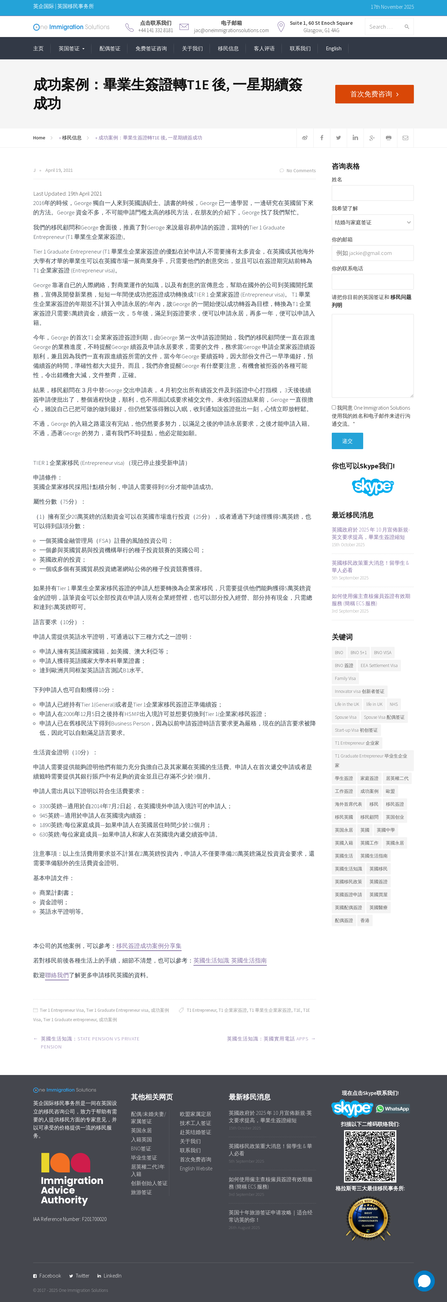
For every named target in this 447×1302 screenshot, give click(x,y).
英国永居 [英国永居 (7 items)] (344, 830)
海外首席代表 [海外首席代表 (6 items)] (348, 804)
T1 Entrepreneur (201, 1010)
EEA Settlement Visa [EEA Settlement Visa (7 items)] (379, 665)
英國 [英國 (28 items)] (364, 830)
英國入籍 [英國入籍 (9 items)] (344, 843)
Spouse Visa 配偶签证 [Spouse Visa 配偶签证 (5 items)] (384, 717)
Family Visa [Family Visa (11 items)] (345, 678)
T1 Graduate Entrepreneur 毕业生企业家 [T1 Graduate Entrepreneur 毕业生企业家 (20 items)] (371, 760)
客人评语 (264, 48)
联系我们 (300, 48)
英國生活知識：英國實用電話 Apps (267, 1039)
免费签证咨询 (151, 48)
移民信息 (228, 48)
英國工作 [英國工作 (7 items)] (369, 843)
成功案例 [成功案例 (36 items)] (369, 791)
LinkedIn (113, 1275)
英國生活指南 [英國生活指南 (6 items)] (374, 856)
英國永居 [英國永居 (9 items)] (395, 843)
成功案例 (160, 1010)
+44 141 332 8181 (155, 30)
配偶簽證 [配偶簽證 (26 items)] (344, 920)
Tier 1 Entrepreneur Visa (62, 1010)
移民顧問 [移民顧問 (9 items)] (369, 817)
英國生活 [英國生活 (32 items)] (344, 856)
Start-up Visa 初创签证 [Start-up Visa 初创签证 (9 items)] (356, 730)
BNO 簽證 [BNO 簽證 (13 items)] (344, 665)
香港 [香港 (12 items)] (364, 920)
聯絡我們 (57, 975)
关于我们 (192, 48)
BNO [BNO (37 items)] (339, 653)
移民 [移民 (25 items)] (374, 804)
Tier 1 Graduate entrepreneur (69, 1020)
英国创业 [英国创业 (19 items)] (395, 817)
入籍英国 (141, 1139)
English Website (196, 1168)
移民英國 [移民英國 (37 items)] (344, 817)
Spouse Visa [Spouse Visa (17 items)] (346, 717)
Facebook (50, 1275)
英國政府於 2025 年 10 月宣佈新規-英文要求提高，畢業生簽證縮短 (371, 533)
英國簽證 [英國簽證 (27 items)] (378, 882)
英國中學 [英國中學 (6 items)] (386, 830)
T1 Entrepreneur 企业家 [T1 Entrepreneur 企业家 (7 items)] (357, 743)
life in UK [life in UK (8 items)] (374, 704)
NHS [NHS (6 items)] (394, 704)
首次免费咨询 (371, 93)
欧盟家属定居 (195, 1114)
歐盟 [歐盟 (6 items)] (390, 791)
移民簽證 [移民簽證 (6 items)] (395, 804)
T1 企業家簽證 (233, 1010)
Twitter (82, 1275)
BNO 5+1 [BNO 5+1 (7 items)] (359, 653)
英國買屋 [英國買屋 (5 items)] (378, 895)
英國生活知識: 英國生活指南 (230, 960)
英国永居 (141, 1130)
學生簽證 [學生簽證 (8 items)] (344, 778)
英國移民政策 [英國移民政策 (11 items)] (348, 882)
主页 (38, 48)
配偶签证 (110, 48)
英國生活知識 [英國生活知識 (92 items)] (348, 869)
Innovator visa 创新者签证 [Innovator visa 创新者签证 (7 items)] (359, 691)
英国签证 (69, 48)
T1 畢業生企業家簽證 (270, 1010)
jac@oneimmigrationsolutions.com (231, 30)
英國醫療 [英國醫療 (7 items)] (378, 907)
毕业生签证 (144, 1157)
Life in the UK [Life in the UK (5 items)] (347, 704)
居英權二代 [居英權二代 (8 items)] (397, 778)
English (334, 48)
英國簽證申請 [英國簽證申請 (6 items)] (348, 895)
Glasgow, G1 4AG (321, 30)
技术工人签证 (195, 1123)
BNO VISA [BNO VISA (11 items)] (382, 653)
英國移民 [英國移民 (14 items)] (378, 869)
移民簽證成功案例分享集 (149, 946)
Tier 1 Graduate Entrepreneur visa (117, 1010)
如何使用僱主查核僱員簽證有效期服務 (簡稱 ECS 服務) (371, 600)
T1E (297, 1010)
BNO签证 (141, 1148)
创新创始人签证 (149, 1183)
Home (39, 137)
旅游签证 (141, 1192)
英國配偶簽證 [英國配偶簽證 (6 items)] (348, 907)
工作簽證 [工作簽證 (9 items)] (344, 791)
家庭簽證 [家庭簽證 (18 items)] (369, 778)
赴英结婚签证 (195, 1132)
